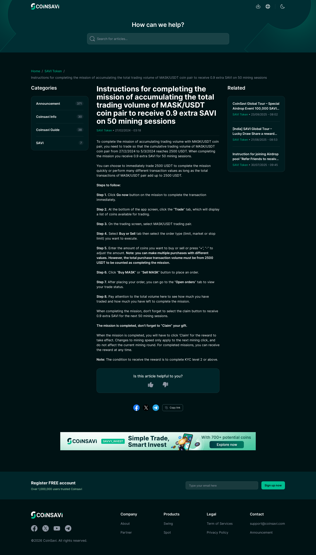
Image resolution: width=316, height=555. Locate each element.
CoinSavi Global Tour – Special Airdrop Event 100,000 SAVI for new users (256, 108)
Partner (126, 532)
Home (35, 71)
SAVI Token (53, 71)
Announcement (261, 532)
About (125, 523)
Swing (168, 523)
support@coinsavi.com (267, 523)
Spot (167, 532)
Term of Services (220, 523)
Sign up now (273, 485)
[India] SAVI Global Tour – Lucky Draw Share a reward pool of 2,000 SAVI (253, 133)
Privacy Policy (217, 532)
